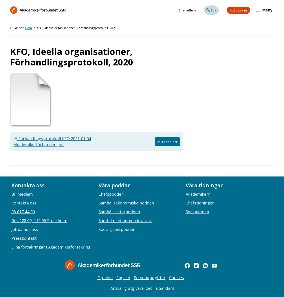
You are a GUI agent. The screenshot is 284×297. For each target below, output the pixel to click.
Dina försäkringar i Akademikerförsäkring (50, 247)
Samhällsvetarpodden (119, 211)
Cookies (176, 277)
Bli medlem (187, 10)
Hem (28, 28)
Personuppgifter (149, 277)
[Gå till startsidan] (102, 265)
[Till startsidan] (38, 10)
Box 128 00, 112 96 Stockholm (39, 220)
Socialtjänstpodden (117, 229)
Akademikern (198, 194)
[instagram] (196, 265)
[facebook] (187, 265)
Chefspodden (111, 194)
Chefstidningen (200, 203)
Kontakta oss (23, 203)
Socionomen (197, 211)
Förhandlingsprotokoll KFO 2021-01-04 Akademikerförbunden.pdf (52, 141)
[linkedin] (205, 265)
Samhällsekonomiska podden (126, 203)
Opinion (105, 277)
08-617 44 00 (23, 211)
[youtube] (214, 265)
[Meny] (264, 10)
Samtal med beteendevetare (125, 220)
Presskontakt (24, 238)
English (123, 277)
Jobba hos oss (24, 229)
